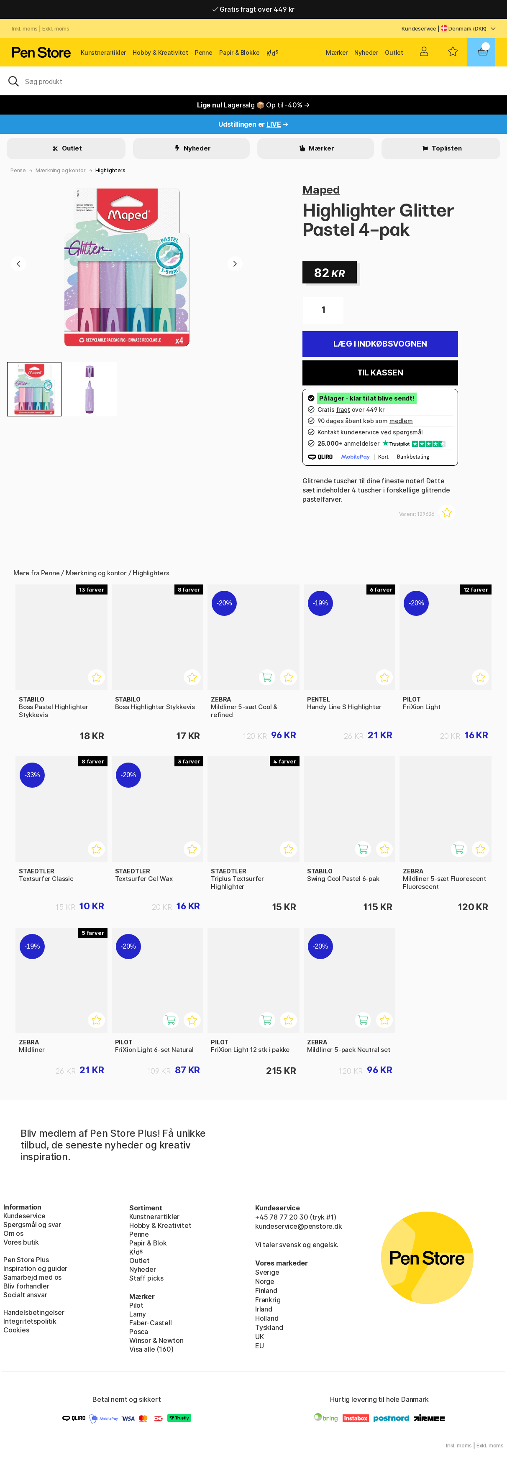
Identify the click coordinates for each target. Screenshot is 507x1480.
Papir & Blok (148, 1243)
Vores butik (21, 1242)
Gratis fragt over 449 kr (253, 9)
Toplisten (445, 148)
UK (259, 1336)
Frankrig (268, 1300)
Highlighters (110, 170)
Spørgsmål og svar (32, 1224)
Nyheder (366, 52)
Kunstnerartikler (103, 52)
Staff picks (146, 1278)
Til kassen (380, 373)
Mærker (337, 52)
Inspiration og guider (35, 1268)
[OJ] (253, 80)
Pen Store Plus (26, 1259)
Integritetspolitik (29, 1321)
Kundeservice (419, 28)
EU (259, 1346)
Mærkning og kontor (61, 170)
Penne (204, 52)
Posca (138, 1331)
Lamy (137, 1314)
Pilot (136, 1305)
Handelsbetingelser (33, 1312)
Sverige (267, 1272)
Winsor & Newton (156, 1340)
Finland (266, 1290)
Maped (321, 189)
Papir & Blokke (239, 52)
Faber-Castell (150, 1323)
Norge (264, 1281)
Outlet (394, 52)
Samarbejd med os (32, 1277)
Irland (263, 1309)
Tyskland (269, 1327)
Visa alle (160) (151, 1349)
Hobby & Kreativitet (160, 52)
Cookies (16, 1330)
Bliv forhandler (26, 1286)
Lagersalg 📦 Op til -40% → (253, 105)
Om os (13, 1233)
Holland (267, 1318)
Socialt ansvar (25, 1295)
